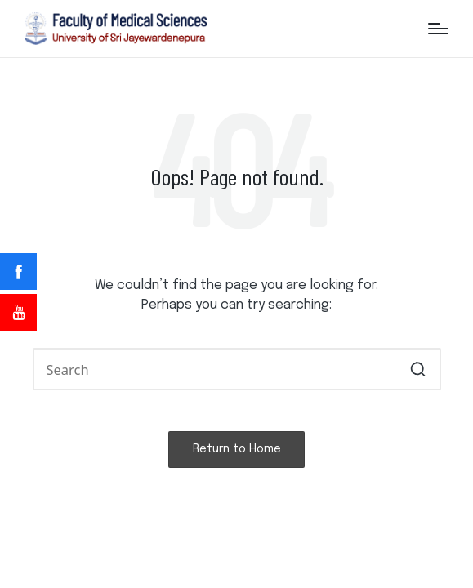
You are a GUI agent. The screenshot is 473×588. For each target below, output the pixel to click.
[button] (418, 369)
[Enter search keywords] (237, 369)
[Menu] (438, 28)
